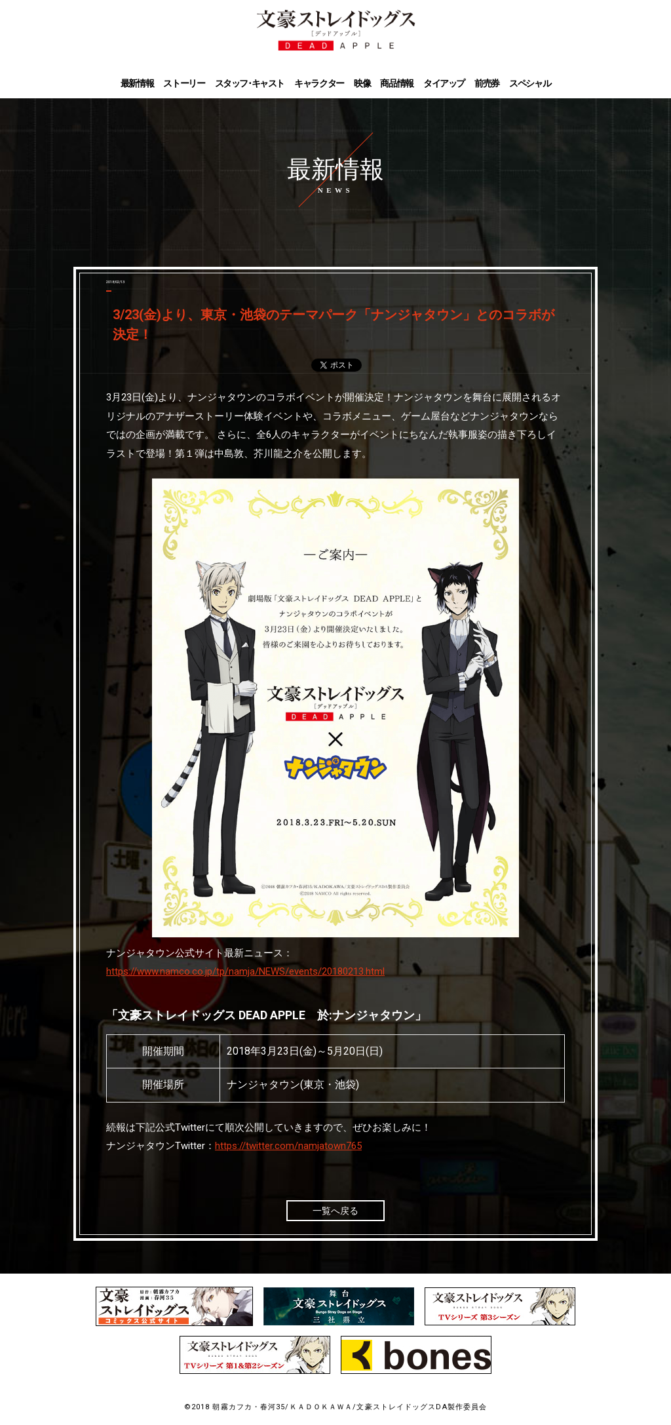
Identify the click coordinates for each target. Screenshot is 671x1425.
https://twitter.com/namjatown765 (288, 1146)
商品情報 (396, 83)
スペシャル (529, 83)
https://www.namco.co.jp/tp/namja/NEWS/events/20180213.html (245, 971)
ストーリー (183, 83)
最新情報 (137, 83)
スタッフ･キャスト (249, 83)
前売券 (486, 83)
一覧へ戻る (335, 1210)
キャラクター (319, 83)
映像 (362, 83)
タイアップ (444, 83)
